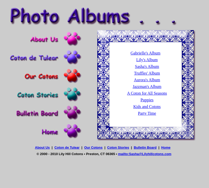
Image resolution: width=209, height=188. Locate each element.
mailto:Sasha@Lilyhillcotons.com (145, 154)
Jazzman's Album (147, 86)
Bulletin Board (145, 147)
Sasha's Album (147, 66)
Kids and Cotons (147, 106)
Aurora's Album (147, 80)
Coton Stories (118, 147)
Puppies (147, 100)
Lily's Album (147, 60)
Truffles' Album (147, 73)
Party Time (147, 113)
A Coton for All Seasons (147, 93)
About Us (42, 147)
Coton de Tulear (67, 147)
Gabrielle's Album (145, 53)
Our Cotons (93, 147)
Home (165, 147)
